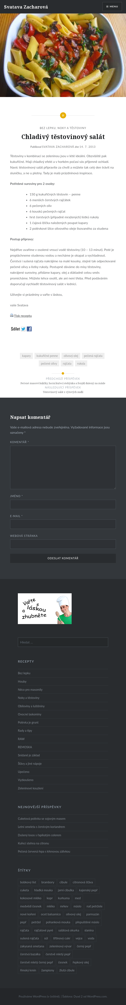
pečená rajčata (93, 355)
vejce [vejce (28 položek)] (79, 938)
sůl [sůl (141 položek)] (46, 938)
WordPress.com (97, 996)
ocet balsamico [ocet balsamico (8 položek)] (51, 914)
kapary (26, 355)
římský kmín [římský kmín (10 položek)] (28, 970)
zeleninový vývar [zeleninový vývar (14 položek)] (61, 946)
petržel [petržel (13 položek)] (36, 922)
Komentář (19, 442)
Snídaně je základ (29, 755)
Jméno (16, 496)
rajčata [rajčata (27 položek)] (24, 930)
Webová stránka (24, 535)
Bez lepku (48, 128)
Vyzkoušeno (25, 780)
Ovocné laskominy (29, 714)
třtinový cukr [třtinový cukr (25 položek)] (61, 938)
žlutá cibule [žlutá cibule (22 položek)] (66, 970)
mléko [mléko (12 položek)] (51, 906)
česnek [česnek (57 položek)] (62, 962)
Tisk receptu (23, 316)
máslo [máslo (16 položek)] (77, 906)
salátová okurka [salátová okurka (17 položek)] (68, 930)
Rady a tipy (25, 730)
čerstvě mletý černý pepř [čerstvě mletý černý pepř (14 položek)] (36, 962)
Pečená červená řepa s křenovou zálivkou (44, 851)
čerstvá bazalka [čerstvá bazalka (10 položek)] (30, 954)
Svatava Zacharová (26, 7)
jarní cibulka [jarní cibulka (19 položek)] (66, 890)
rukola (81, 363)
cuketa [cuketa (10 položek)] (24, 890)
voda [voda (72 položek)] (91, 938)
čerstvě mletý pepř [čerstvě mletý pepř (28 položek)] (58, 954)
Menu (114, 6)
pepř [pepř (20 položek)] (23, 922)
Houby (22, 681)
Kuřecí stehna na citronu (33, 843)
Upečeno (23, 771)
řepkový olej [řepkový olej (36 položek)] (81, 962)
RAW (21, 739)
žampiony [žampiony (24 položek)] (47, 970)
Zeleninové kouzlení (30, 788)
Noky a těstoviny (71, 128)
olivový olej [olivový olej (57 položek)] (73, 914)
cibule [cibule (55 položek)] (64, 882)
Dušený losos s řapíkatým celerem (39, 835)
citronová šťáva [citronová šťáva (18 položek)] (83, 882)
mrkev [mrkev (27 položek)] (64, 906)
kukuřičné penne (47, 355)
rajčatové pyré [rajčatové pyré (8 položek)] (43, 930)
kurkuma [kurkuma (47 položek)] (64, 898)
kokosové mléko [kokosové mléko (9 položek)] (30, 898)
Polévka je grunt (28, 722)
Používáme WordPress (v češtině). (39, 996)
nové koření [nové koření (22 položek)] (28, 914)
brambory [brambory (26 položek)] (47, 882)
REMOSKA (25, 747)
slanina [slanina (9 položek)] (89, 930)
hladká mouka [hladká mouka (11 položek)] (43, 890)
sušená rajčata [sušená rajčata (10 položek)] (29, 938)
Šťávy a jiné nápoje (30, 763)
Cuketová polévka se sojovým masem (41, 818)
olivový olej (71, 355)
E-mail (16, 516)
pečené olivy (49, 363)
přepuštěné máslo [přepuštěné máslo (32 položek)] (87, 922)
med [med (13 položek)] (78, 898)
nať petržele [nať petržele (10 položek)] (94, 906)
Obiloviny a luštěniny (31, 706)
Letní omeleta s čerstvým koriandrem (41, 826)
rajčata (67, 363)
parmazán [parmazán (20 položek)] (92, 914)
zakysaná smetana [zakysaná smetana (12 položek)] (32, 946)
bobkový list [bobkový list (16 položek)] (28, 882)
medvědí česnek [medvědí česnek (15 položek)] (30, 906)
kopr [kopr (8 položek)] (50, 898)
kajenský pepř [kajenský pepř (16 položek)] (88, 890)
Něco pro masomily (30, 689)
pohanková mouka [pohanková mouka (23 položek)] (58, 922)
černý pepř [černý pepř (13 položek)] (84, 946)
